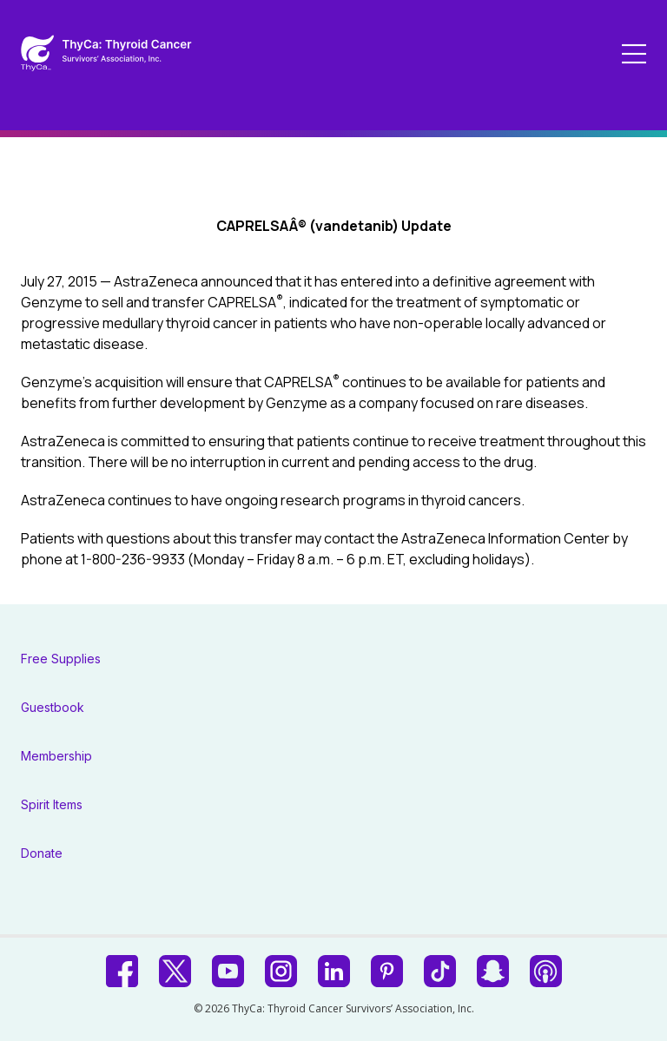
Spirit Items (52, 804)
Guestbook (52, 707)
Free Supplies (61, 658)
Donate (42, 853)
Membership (56, 755)
